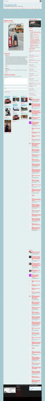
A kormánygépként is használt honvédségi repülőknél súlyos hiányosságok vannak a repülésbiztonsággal (15, 105)
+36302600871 (18, 388)
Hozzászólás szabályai (19, 393)
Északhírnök (10, 4)
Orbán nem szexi (32, 65)
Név (4, 85)
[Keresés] (40, 1)
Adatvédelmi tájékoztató (19, 394)
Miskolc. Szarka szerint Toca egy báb (24, 113)
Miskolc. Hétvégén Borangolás (15, 113)
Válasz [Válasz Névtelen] (6, 67)
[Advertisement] (22, 13)
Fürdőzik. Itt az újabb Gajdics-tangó (15, 96)
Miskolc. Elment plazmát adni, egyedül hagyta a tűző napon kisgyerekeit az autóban (24, 105)
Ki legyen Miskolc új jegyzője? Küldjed (34, 37)
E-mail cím (5, 88)
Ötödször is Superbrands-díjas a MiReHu (24, 96)
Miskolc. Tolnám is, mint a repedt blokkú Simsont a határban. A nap (7, 107)
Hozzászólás (5, 77)
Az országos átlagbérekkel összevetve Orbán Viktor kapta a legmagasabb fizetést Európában (7, 97)
